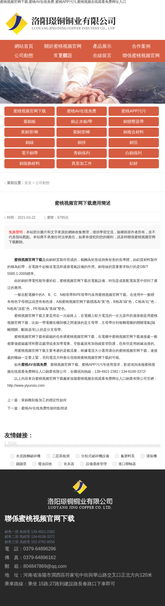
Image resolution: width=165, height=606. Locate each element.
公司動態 (24, 55)
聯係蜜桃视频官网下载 (141, 56)
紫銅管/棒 (82, 132)
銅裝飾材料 (29, 163)
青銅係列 (82, 153)
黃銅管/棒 (29, 132)
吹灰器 (69, 464)
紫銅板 (30, 121)
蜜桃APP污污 (133, 111)
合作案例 (141, 46)
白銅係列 (133, 153)
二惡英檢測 (61, 456)
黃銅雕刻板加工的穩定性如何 (44, 400)
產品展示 (102, 46)
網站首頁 (24, 46)
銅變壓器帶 (133, 121)
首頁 (27, 183)
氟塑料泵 (128, 456)
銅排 (82, 142)
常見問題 (63, 55)
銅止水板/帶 (82, 121)
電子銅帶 (30, 153)
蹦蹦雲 (21, 464)
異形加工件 (82, 163)
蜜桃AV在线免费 (82, 111)
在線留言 (102, 55)
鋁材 (133, 163)
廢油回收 (45, 464)
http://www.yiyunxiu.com (26, 386)
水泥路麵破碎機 (28, 456)
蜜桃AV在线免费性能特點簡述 (44, 408)
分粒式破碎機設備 (95, 456)
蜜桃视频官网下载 (29, 111)
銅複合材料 (133, 132)
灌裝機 (151, 456)
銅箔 (133, 142)
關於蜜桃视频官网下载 (62, 47)
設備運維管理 (96, 464)
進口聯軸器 (127, 464)
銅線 (30, 142)
